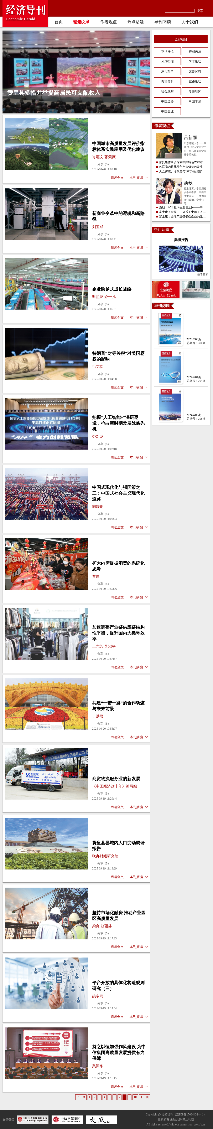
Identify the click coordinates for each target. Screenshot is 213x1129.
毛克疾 (97, 367)
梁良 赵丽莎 (102, 926)
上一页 (81, 1097)
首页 (58, 22)
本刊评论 (167, 51)
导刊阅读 (162, 22)
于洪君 (97, 716)
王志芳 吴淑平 (104, 646)
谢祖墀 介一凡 (104, 297)
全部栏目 (181, 39)
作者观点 (108, 22)
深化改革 (167, 71)
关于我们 (189, 22)
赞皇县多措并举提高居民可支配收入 (53, 92)
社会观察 (167, 91)
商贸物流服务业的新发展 (116, 778)
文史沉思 (195, 71)
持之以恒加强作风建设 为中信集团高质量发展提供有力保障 (119, 1052)
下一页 (144, 1097)
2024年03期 (194, 415)
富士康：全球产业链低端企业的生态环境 (185, 216)
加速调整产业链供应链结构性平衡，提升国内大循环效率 (118, 633)
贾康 (96, 576)
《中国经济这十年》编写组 (114, 786)
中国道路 (167, 101)
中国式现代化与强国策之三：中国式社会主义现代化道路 (118, 493)
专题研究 (195, 91)
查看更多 (202, 274)
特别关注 (195, 51)
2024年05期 (194, 339)
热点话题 (135, 22)
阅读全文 (117, 177)
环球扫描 (167, 61)
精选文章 (81, 22)
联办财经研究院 (105, 856)
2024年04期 (194, 377)
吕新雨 (190, 137)
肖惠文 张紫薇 (104, 157)
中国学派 (195, 101)
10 (135, 1097)
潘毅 (188, 182)
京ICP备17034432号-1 (189, 1114)
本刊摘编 (136, 177)
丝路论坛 (195, 81)
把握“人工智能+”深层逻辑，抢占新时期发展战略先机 (118, 423)
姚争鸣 (97, 996)
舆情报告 (181, 240)
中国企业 (167, 111)
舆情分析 (167, 81)
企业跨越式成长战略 (111, 289)
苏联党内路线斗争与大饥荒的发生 (181, 166)
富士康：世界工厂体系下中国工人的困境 (185, 212)
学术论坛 (195, 61)
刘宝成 (97, 227)
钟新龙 (97, 437)
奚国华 (97, 1066)
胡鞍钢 (97, 506)
